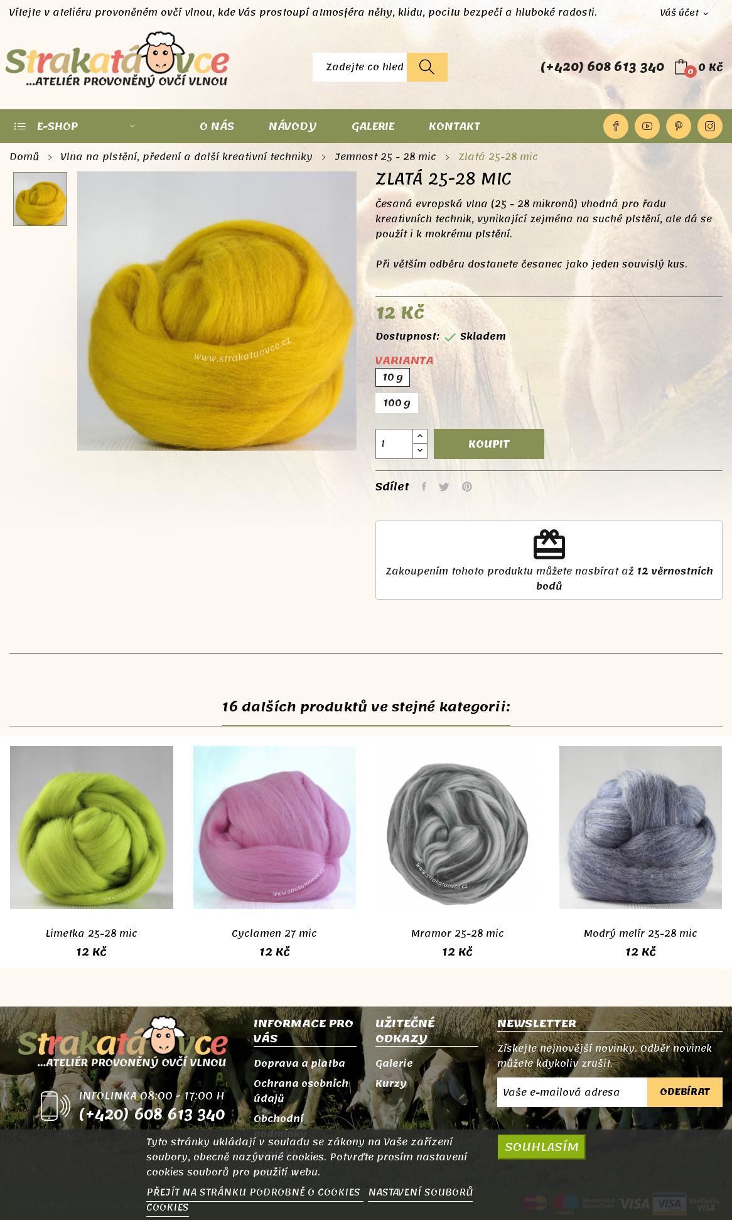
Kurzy (391, 1083)
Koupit (489, 444)
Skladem (483, 336)
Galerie (394, 1063)
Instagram (710, 126)
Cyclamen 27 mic (274, 933)
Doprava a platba (299, 1063)
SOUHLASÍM (542, 1146)
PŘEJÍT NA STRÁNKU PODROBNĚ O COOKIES (254, 1192)
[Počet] (394, 444)
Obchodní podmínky (280, 1126)
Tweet (444, 486)
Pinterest (678, 126)
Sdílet (424, 486)
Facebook (615, 126)
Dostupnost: (407, 336)
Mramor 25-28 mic (457, 933)
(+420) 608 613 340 (602, 67)
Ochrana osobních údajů (301, 1091)
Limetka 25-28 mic (91, 933)
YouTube (647, 126)
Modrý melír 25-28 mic (640, 933)
